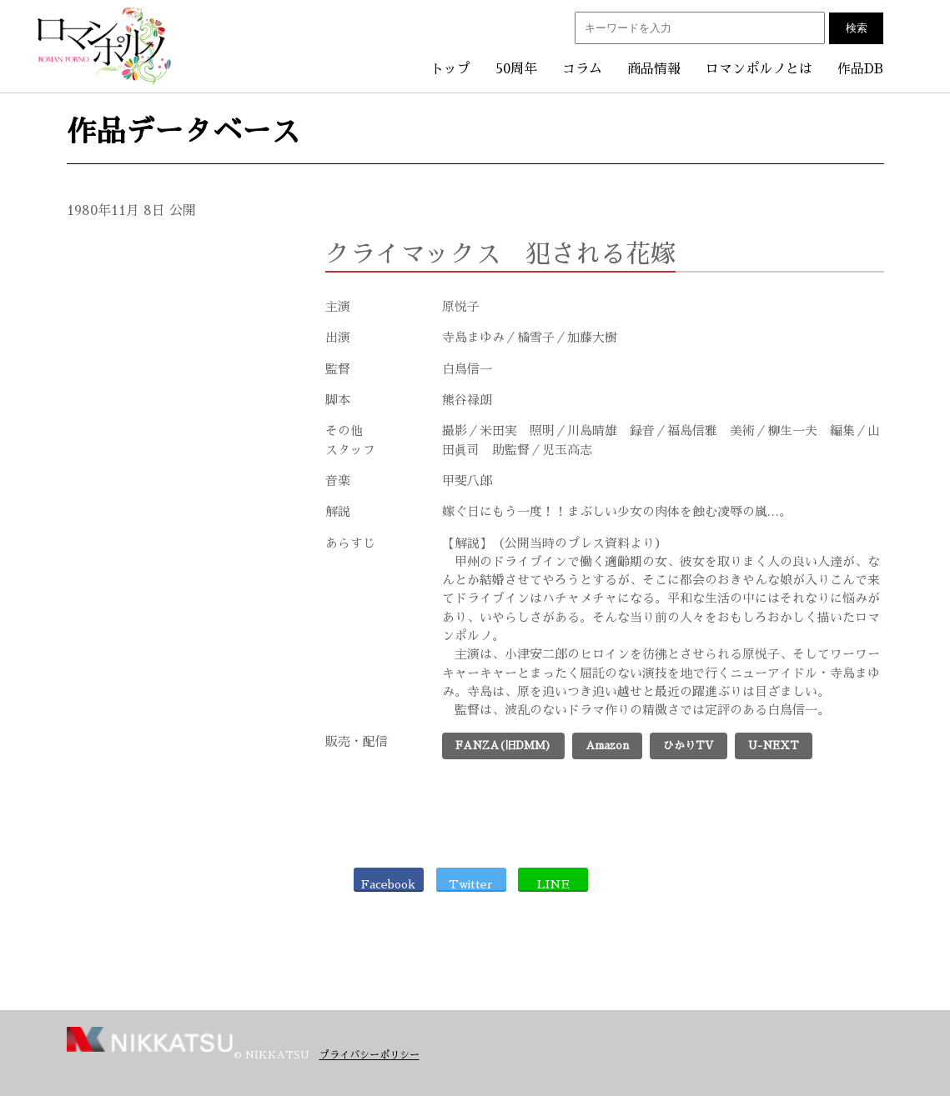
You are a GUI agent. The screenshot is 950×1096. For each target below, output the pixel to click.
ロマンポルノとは (759, 69)
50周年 (516, 69)
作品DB (860, 69)
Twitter (471, 884)
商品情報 (654, 69)
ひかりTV (688, 745)
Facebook (388, 884)
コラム (582, 69)
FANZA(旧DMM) (503, 745)
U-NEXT (773, 745)
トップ (450, 69)
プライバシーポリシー (369, 1055)
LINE (553, 884)
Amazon (607, 745)
